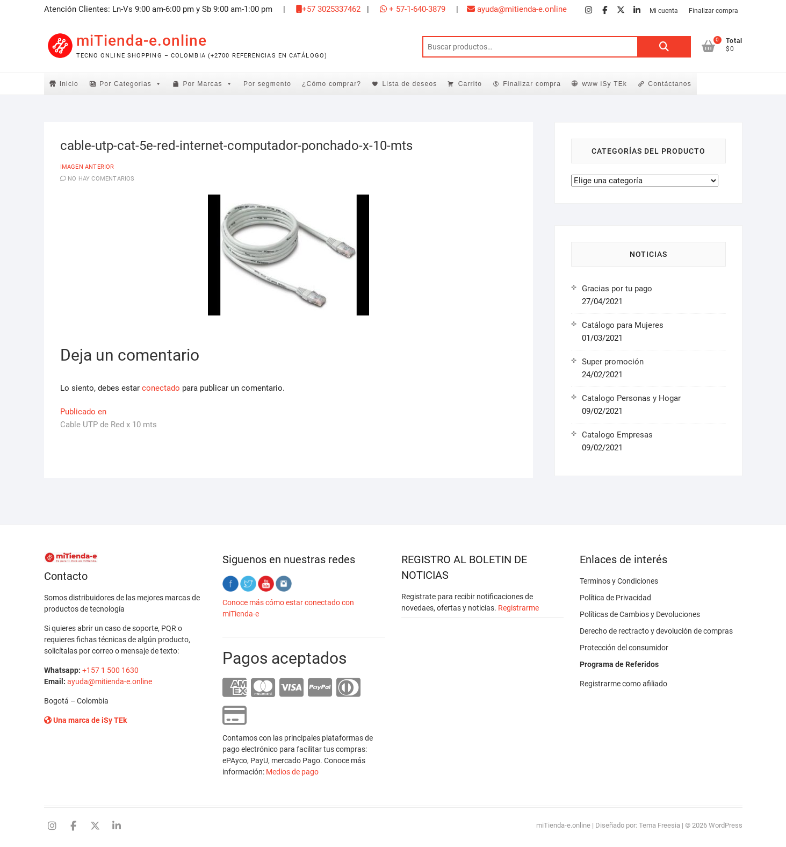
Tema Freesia (659, 825)
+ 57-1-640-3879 (413, 9)
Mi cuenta (664, 11)
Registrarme (518, 608)
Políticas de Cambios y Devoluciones (640, 614)
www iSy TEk (604, 84)
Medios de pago (292, 771)
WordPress (725, 825)
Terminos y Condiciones (619, 581)
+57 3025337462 (328, 9)
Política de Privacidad (615, 597)
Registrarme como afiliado (623, 683)
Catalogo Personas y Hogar (631, 398)
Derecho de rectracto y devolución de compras (656, 631)
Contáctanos (669, 84)
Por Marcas (208, 84)
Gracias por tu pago (617, 288)
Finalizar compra (713, 11)
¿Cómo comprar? (331, 84)
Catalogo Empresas (617, 435)
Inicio (69, 84)
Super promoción (613, 362)
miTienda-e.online (141, 40)
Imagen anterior (87, 166)
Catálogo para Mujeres (623, 325)
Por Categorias (130, 84)
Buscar (664, 47)
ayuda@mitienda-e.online (517, 9)
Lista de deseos (409, 84)
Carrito (470, 84)
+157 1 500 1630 (110, 670)
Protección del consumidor (624, 647)
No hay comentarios (101, 178)
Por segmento (267, 84)
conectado (161, 388)
